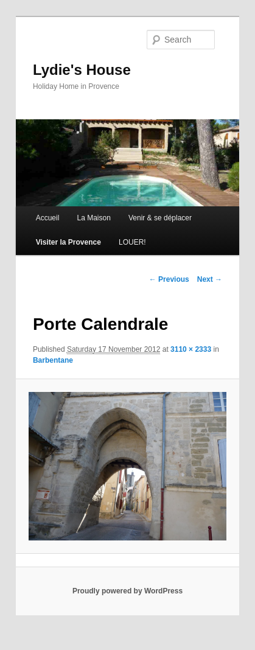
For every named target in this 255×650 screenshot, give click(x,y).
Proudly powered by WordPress (127, 591)
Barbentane (53, 360)
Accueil (48, 218)
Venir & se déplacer (160, 218)
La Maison (93, 218)
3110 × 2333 (190, 349)
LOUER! (132, 242)
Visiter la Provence (68, 242)
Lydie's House (82, 69)
